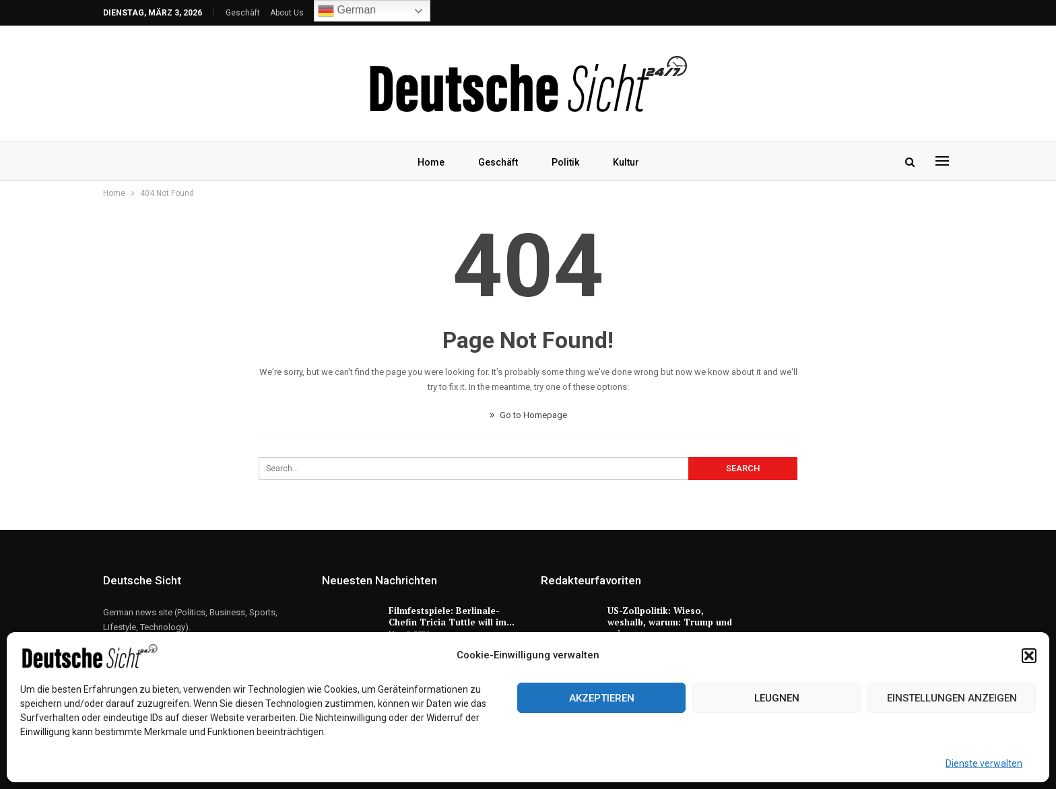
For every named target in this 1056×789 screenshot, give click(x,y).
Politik (566, 162)
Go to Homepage (528, 415)
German (347, 11)
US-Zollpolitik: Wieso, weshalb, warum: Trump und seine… (669, 622)
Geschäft (243, 13)
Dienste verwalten (984, 763)
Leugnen (776, 698)
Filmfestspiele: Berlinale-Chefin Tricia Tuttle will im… (452, 616)
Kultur (629, 162)
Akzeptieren (601, 698)
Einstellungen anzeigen (952, 698)
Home (427, 162)
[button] (1029, 655)
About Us (287, 13)
